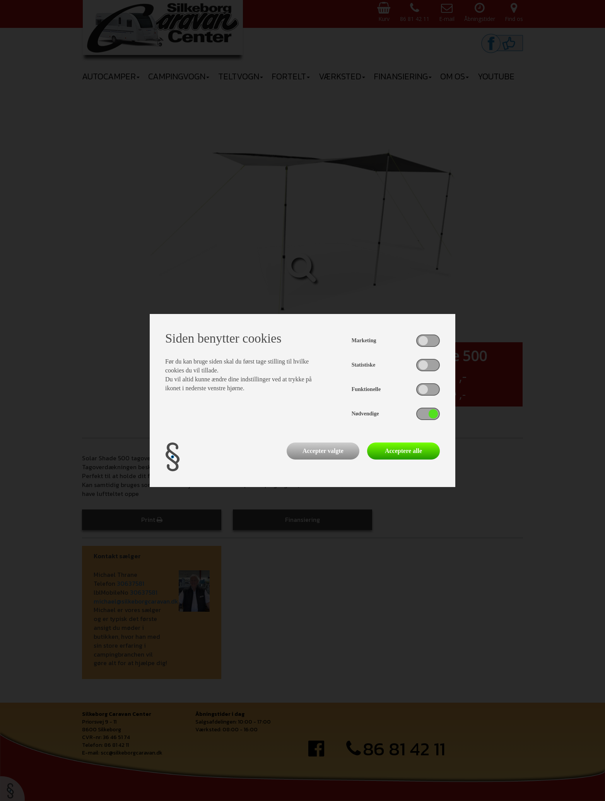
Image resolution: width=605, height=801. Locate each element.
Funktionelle (366, 389)
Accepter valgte (323, 451)
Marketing (364, 340)
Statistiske (363, 365)
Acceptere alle (403, 451)
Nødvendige (365, 414)
